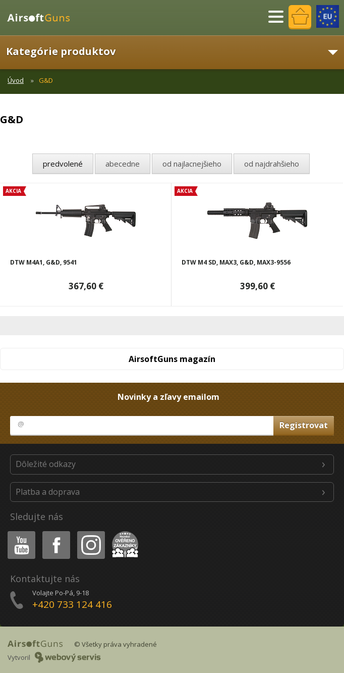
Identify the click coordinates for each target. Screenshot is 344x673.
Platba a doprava (48, 491)
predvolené (63, 164)
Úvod (16, 80)
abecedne (122, 164)
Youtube (18, 533)
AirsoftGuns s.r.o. (43, 17)
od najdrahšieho (271, 164)
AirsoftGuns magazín (172, 359)
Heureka (123, 533)
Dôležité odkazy (46, 464)
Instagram (90, 533)
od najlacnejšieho (191, 164)
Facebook (55, 533)
